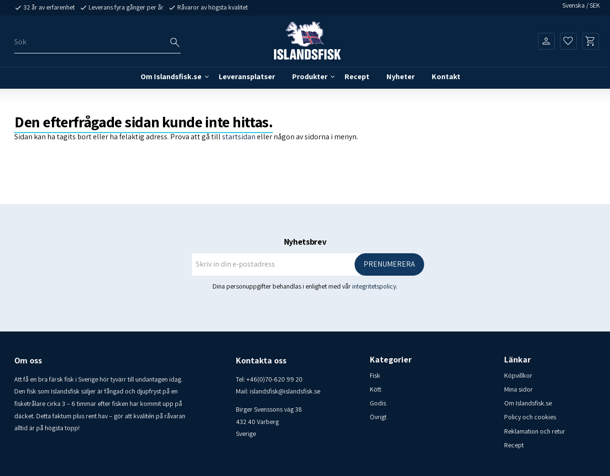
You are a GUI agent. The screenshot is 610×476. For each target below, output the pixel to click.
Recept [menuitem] (357, 77)
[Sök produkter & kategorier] (97, 42)
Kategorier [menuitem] (391, 359)
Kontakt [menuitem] (446, 77)
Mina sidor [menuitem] (518, 389)
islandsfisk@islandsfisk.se (285, 391)
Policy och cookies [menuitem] (530, 417)
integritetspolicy (374, 286)
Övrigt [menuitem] (378, 417)
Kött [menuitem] (375, 389)
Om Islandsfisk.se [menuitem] (171, 77)
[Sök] (175, 42)
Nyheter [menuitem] (400, 77)
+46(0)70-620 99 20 (274, 379)
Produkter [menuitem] (309, 77)
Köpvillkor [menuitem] (518, 375)
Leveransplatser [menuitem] (247, 77)
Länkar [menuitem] (517, 359)
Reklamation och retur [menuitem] (534, 431)
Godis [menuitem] (378, 403)
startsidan (238, 137)
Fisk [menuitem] (375, 375)
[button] (568, 41)
